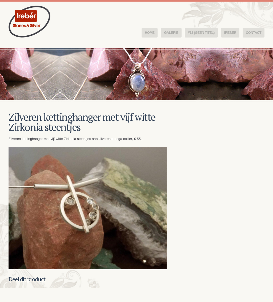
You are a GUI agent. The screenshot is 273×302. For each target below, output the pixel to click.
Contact (253, 33)
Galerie (171, 33)
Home (149, 33)
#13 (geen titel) (201, 33)
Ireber (230, 33)
